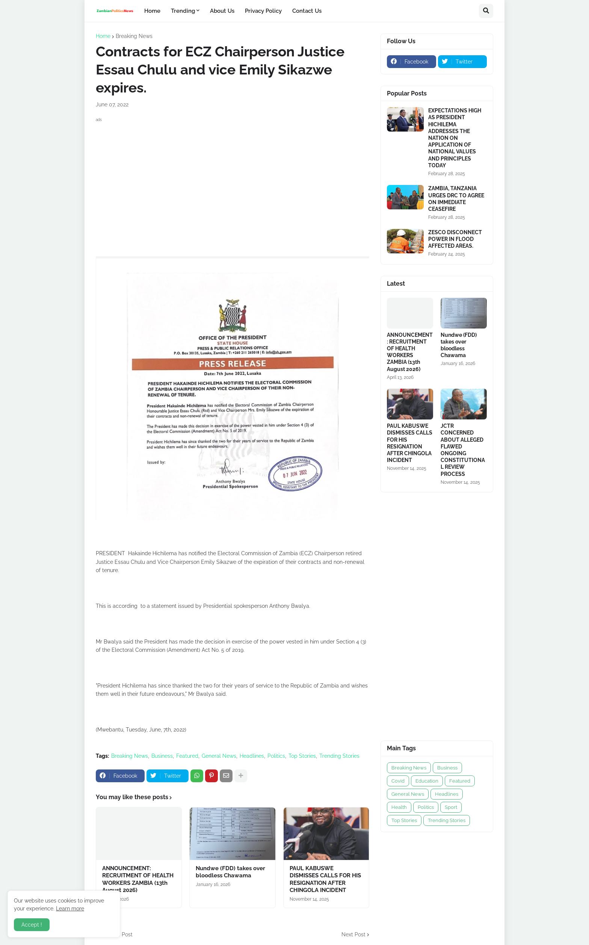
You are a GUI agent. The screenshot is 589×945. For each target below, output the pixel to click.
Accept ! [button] (31, 925)
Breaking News (134, 36)
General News (219, 756)
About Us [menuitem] (222, 11)
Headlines (252, 756)
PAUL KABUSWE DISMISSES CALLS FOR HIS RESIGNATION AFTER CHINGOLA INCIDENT (325, 879)
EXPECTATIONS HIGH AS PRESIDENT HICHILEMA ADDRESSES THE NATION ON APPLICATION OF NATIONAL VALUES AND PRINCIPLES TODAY (454, 138)
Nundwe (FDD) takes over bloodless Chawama (230, 872)
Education (426, 781)
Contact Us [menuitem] (307, 11)
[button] (486, 11)
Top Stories (302, 756)
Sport (451, 807)
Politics (276, 756)
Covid (398, 781)
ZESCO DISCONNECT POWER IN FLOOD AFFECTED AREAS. (455, 239)
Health (399, 807)
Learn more (70, 909)
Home (103, 36)
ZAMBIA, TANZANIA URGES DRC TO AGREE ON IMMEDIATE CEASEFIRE (456, 198)
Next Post (353, 934)
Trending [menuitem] (183, 11)
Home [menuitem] (152, 11)
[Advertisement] (232, 176)
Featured (187, 756)
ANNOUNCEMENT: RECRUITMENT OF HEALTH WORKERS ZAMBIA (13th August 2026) (138, 879)
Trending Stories (339, 756)
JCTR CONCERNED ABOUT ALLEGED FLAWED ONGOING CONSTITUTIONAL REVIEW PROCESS (463, 450)
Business (162, 756)
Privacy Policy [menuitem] (263, 11)
